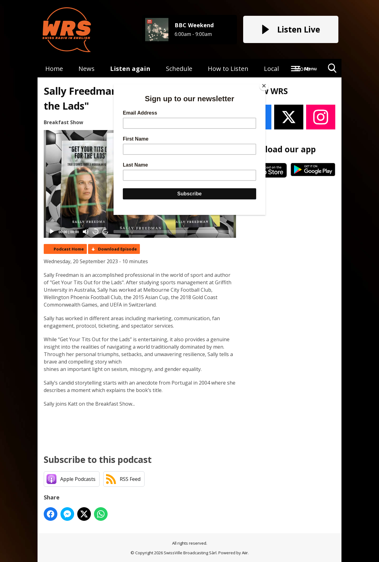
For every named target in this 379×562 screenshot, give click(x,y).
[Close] (264, 85)
